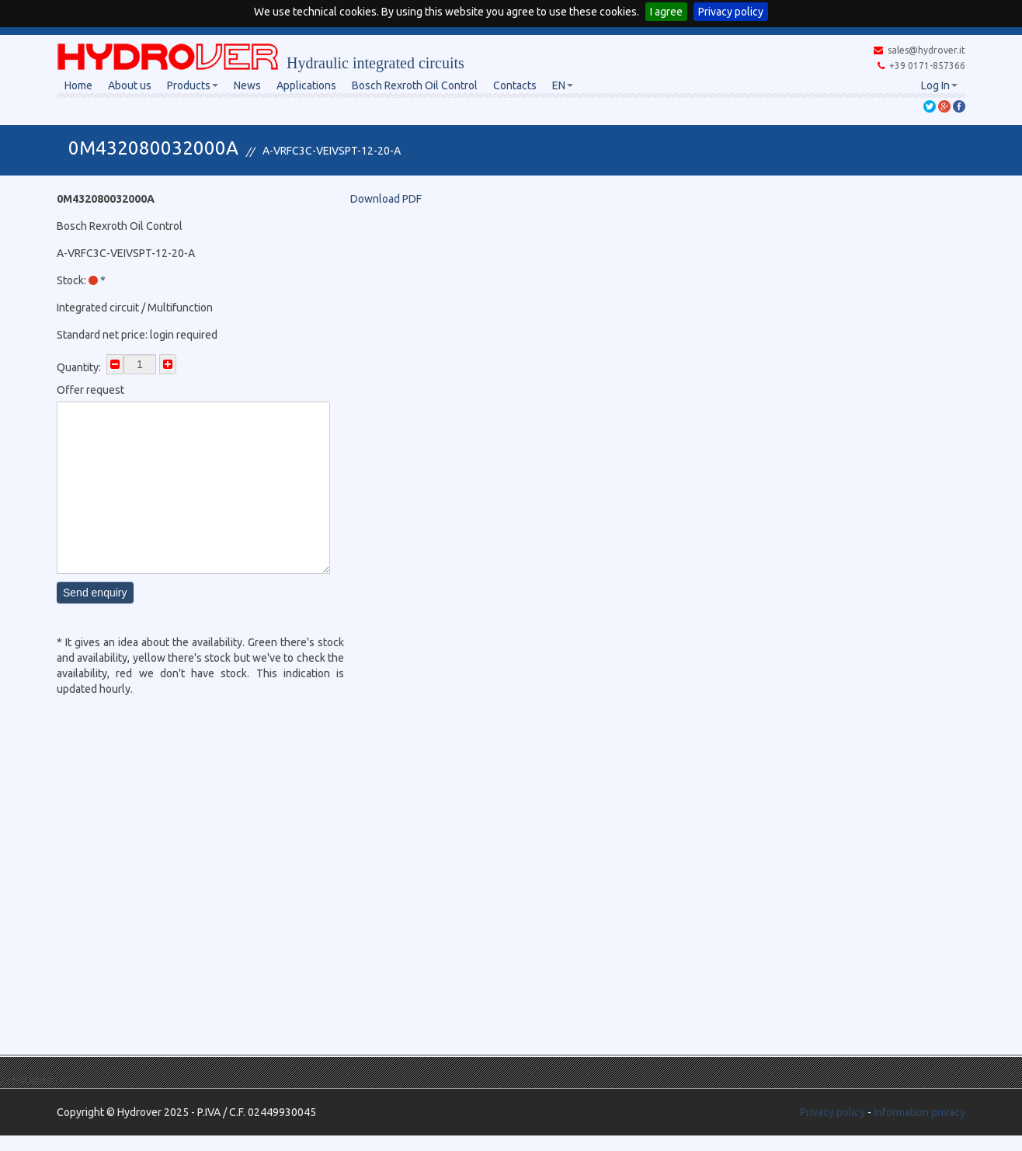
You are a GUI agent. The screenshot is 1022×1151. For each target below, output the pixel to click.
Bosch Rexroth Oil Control (415, 85)
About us (129, 85)
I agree (666, 11)
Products (192, 85)
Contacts (515, 85)
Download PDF (386, 199)
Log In (939, 85)
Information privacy (919, 1112)
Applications (306, 85)
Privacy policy (730, 11)
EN (562, 85)
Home (78, 85)
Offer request (90, 390)
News (247, 85)
